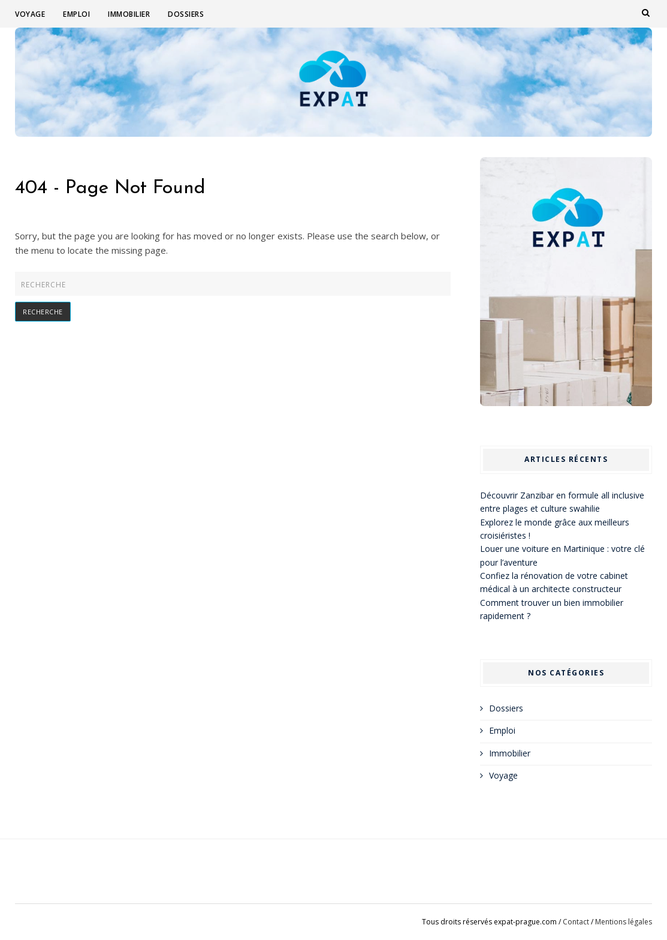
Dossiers (186, 14)
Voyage (30, 14)
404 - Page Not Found (110, 188)
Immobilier (129, 14)
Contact (576, 922)
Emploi (76, 14)
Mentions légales (623, 922)
